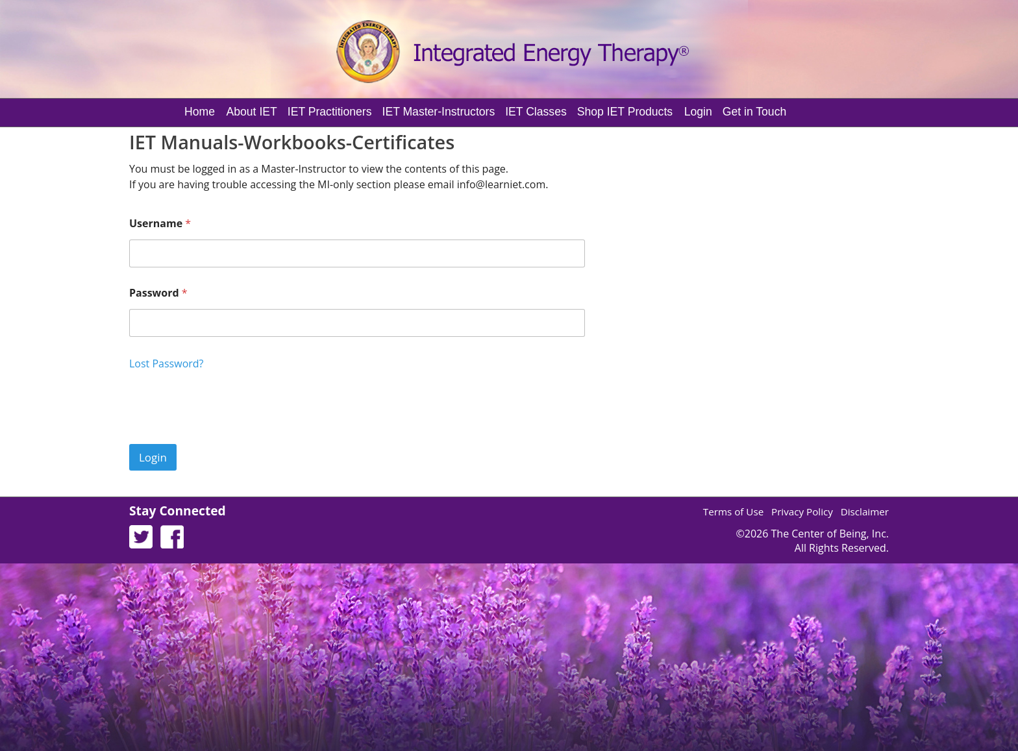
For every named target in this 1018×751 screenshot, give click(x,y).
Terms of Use (733, 511)
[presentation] (228, 435)
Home (199, 111)
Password (158, 293)
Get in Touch (754, 111)
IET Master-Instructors (438, 111)
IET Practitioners (330, 111)
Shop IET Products (625, 111)
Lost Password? (166, 363)
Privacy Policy (802, 511)
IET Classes (536, 111)
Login (698, 111)
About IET (252, 111)
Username (160, 223)
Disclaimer (865, 511)
